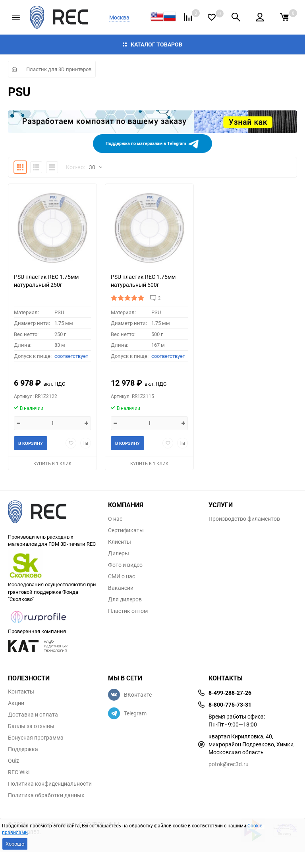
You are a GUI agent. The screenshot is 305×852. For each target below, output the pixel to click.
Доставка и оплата (33, 714)
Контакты (21, 691)
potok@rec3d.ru (228, 764)
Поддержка (23, 749)
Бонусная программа (36, 737)
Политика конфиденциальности (50, 783)
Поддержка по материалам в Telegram (152, 144)
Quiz (13, 760)
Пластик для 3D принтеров (58, 69)
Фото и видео (125, 565)
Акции (16, 703)
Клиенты (119, 542)
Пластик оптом (128, 611)
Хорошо (15, 843)
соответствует (71, 355)
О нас (115, 519)
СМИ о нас (121, 576)
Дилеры (118, 553)
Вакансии (120, 588)
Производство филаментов (244, 519)
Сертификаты (126, 530)
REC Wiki (18, 772)
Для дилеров (125, 599)
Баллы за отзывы (31, 726)
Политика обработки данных (46, 795)
